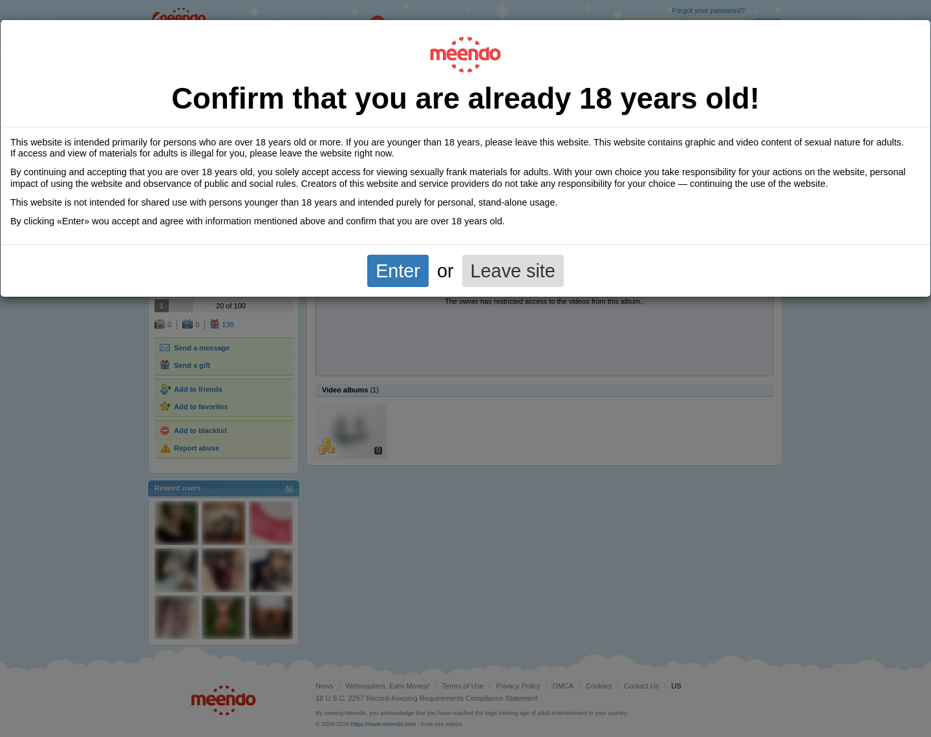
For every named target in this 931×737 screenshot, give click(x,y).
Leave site (513, 271)
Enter (398, 271)
